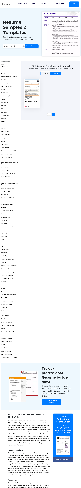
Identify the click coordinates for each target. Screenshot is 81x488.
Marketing (4, 256)
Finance (3, 207)
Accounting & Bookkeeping (9, 76)
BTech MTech (5, 131)
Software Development (8, 325)
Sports (3, 328)
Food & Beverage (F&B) (7, 210)
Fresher (3, 214)
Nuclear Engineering (7, 275)
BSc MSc (3, 128)
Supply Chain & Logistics (8, 331)
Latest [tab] (56, 73)
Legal (2, 243)
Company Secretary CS (7, 154)
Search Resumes (31, 46)
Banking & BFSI (5, 134)
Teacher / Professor (6, 338)
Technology (4, 344)
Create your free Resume (51, 401)
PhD (2, 291)
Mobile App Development (8, 269)
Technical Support (6, 341)
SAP (2, 310)
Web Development (6, 354)
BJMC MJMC (4, 122)
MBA (2, 246)
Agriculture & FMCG (6, 86)
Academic (4, 73)
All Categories (5, 67)
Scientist (3, 319)
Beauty (3, 138)
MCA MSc (4, 252)
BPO (2, 125)
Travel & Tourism (6, 348)
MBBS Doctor (5, 249)
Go (53, 114)
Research (4, 307)
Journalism (4, 236)
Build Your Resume (63, 459)
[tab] (50, 73)
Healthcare (4, 220)
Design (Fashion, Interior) (8, 173)
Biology (3, 141)
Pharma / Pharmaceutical (8, 294)
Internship (4, 233)
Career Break (5, 147)
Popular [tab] (45, 73)
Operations (4, 285)
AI (1, 70)
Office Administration (7, 278)
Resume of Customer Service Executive (31, 102)
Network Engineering (7, 272)
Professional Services (7, 301)
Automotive (4, 102)
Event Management (7, 204)
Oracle (3, 288)
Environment (5, 201)
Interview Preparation (44, 4)
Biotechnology (5, 144)
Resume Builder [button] (22, 4)
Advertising (4, 83)
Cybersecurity (5, 167)
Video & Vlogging (6, 351)
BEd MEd (3, 118)
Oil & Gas (3, 281)
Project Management (7, 304)
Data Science (5, 170)
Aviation (3, 105)
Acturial (3, 80)
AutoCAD (3, 99)
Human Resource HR (7, 227)
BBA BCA (3, 112)
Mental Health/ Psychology (9, 265)
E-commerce (5, 180)
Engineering (4, 194)
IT (1, 230)
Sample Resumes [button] (61, 4)
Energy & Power (6, 191)
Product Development (7, 298)
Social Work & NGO (6, 322)
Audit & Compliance (6, 96)
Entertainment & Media (8, 197)
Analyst (3, 89)
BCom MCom (5, 115)
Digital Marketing (6, 176)
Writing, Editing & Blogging (9, 357)
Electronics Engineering (8, 188)
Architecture (4, 92)
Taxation (3, 335)
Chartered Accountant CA (8, 151)
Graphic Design (5, 217)
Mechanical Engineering (8, 259)
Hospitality (4, 223)
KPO (2, 239)
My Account (74, 4)
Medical (3, 262)
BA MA (3, 109)
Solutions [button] (33, 4)
